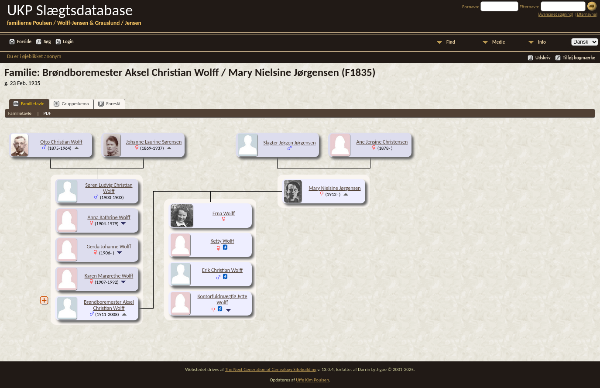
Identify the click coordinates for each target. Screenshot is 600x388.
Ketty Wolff (222, 241)
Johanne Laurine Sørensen (154, 142)
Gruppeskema (71, 103)
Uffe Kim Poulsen (312, 380)
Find (450, 42)
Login (68, 42)
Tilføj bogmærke (579, 58)
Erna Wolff (224, 213)
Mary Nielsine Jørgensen (334, 188)
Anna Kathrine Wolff (108, 217)
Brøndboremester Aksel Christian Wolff (109, 305)
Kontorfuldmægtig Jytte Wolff (222, 299)
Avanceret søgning (555, 14)
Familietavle (28, 103)
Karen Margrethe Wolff (109, 276)
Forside (24, 42)
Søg (47, 42)
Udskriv (543, 58)
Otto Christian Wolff (61, 142)
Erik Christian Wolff (222, 270)
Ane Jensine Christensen (382, 142)
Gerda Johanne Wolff (108, 247)
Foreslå (109, 103)
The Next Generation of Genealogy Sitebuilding (270, 369)
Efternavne (586, 14)
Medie (498, 42)
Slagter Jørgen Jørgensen (290, 143)
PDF (47, 113)
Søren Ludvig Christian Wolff (108, 188)
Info (542, 42)
